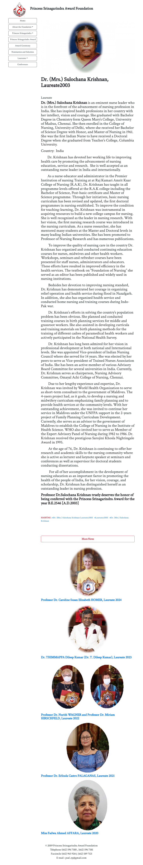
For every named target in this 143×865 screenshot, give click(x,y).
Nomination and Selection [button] (23, 52)
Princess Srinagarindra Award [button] (23, 39)
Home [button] (22, 20)
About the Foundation (21, 27)
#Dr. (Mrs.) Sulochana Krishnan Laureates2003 (72, 517)
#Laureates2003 (101, 517)
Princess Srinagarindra (21, 33)
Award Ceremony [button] (22, 45)
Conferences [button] (22, 64)
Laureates (22, 58)
